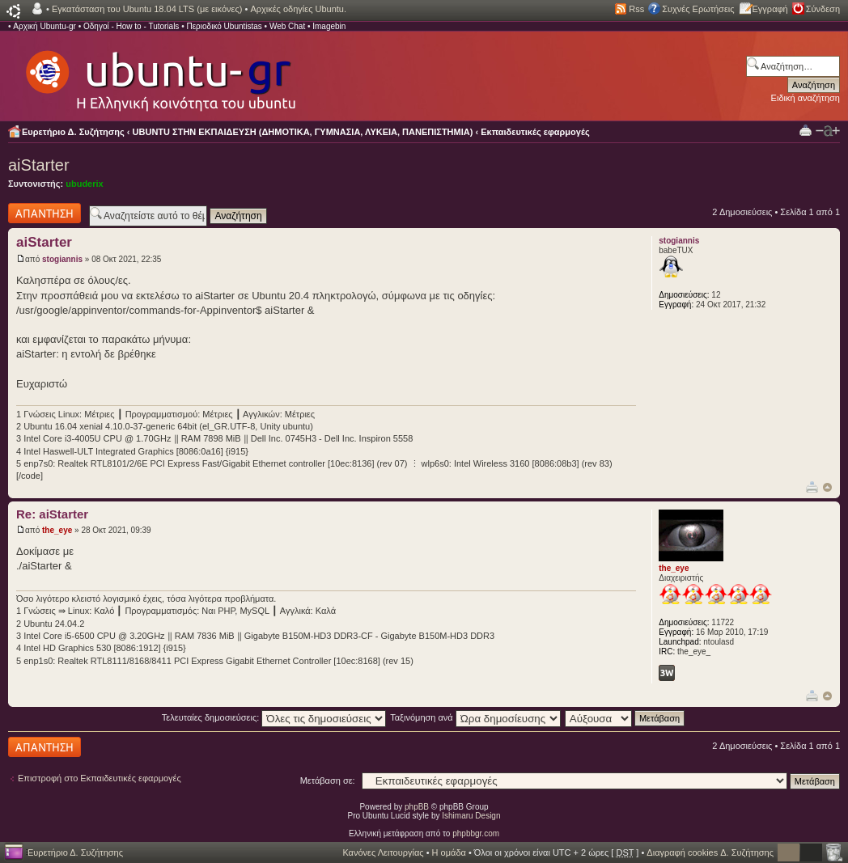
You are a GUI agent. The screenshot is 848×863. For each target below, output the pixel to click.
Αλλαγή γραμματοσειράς (828, 131)
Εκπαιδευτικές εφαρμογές (535, 132)
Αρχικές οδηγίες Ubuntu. (298, 9)
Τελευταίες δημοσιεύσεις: (274, 717)
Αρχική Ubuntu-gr (44, 26)
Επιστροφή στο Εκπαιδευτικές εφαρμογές (99, 778)
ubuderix (84, 183)
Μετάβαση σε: (327, 780)
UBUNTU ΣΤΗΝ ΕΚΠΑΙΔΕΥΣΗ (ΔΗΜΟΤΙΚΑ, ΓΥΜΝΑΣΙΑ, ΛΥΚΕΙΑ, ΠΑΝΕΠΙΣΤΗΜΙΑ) (303, 132)
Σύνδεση (823, 9)
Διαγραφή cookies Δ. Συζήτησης (710, 852)
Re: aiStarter (52, 514)
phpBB (417, 806)
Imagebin (329, 26)
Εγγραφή (770, 9)
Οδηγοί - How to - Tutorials (131, 26)
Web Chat (287, 26)
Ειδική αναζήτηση (805, 98)
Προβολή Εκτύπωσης (805, 130)
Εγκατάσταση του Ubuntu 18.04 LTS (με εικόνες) (147, 9)
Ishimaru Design (471, 815)
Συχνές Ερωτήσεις (698, 9)
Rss (636, 9)
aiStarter (39, 165)
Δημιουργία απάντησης (44, 213)
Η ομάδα (449, 852)
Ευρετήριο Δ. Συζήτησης (73, 132)
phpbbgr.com (475, 833)
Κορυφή (827, 487)
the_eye (57, 530)
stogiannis (62, 259)
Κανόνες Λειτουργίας (382, 852)
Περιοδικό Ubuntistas (223, 26)
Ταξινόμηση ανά (475, 717)
